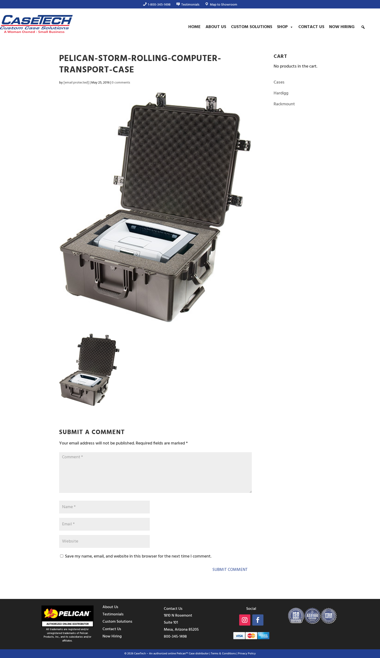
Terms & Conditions (223, 653)
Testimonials (113, 614)
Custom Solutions (251, 27)
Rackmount (284, 104)
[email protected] (76, 82)
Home (194, 27)
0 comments (121, 82)
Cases (279, 82)
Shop (285, 27)
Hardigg (281, 93)
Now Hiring (342, 27)
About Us (216, 27)
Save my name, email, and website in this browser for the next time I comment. (138, 556)
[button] (363, 27)
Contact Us (311, 27)
